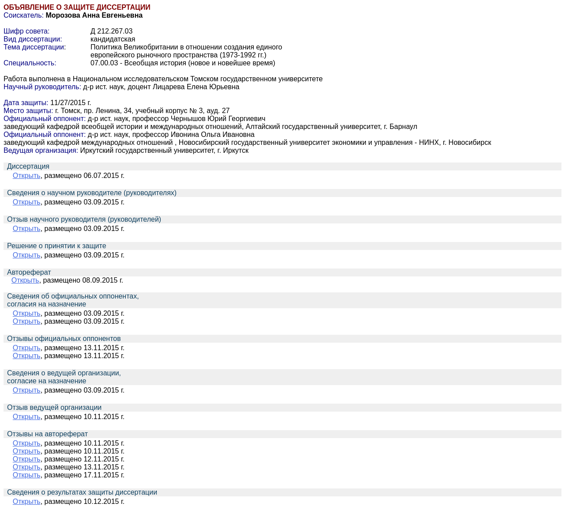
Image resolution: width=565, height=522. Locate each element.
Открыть (27, 175)
